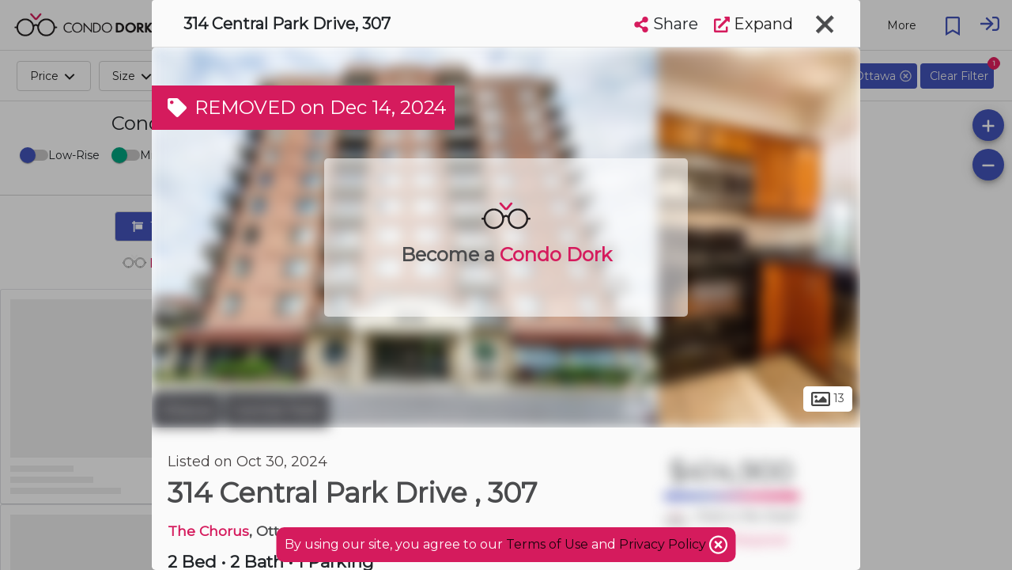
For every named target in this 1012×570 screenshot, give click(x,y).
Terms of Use (547, 544)
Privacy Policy (664, 544)
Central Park (276, 410)
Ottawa (186, 410)
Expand (753, 23)
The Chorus (208, 530)
